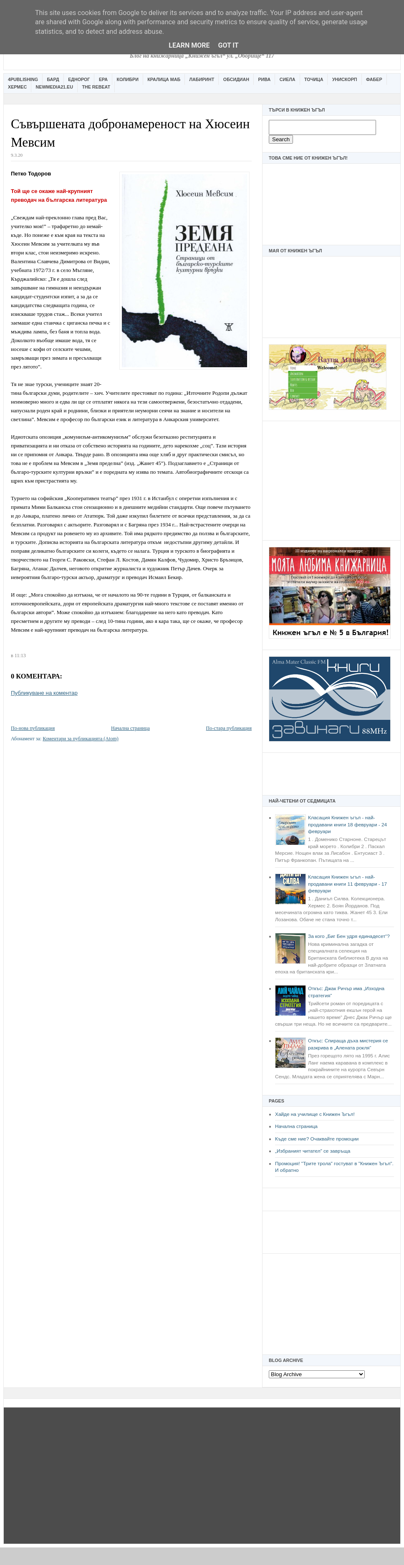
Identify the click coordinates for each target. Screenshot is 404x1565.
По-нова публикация (33, 728)
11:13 (20, 655)
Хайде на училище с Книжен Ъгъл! (315, 1114)
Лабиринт (202, 79)
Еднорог (79, 79)
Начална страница (296, 1126)
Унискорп (344, 79)
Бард (53, 79)
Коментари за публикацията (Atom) (81, 739)
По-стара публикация (229, 728)
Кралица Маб (163, 79)
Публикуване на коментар (44, 693)
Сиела (287, 79)
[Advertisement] (331, 479)
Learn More (189, 45)
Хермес (17, 86)
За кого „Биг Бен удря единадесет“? (349, 936)
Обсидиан (236, 79)
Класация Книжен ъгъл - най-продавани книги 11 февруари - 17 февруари (347, 884)
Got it (228, 45)
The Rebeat (96, 86)
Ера (103, 79)
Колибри (127, 79)
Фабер (374, 79)
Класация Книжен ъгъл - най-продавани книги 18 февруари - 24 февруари (347, 824)
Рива (264, 79)
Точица (313, 79)
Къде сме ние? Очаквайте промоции (317, 1139)
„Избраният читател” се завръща (312, 1151)
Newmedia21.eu (54, 86)
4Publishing (23, 79)
